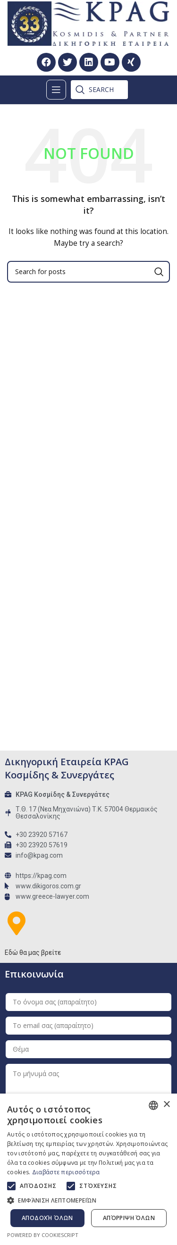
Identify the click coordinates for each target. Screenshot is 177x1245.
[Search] (94, 89)
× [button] (166, 1104)
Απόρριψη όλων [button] (129, 1218)
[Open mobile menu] (56, 89)
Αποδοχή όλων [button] (47, 1218)
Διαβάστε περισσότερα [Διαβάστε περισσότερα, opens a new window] (66, 1172)
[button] (88, 1200)
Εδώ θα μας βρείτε (33, 952)
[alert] (88, 1169)
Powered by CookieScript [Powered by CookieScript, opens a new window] (42, 1234)
